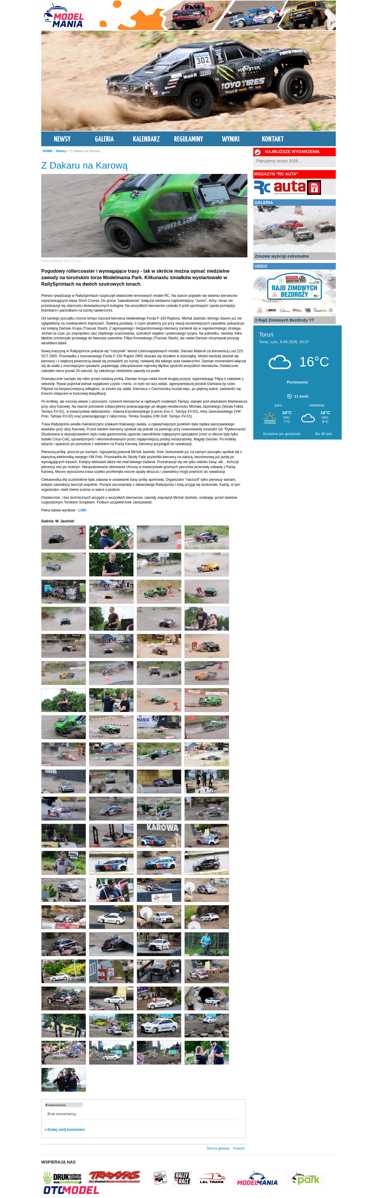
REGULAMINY (188, 139)
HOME (47, 151)
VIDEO (260, 266)
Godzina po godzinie (281, 434)
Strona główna (218, 1148)
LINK (82, 510)
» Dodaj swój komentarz (64, 1130)
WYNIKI (230, 139)
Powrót (239, 1148)
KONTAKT (273, 139)
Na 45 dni (323, 434)
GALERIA (104, 139)
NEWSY (62, 139)
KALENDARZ (146, 139)
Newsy (61, 151)
